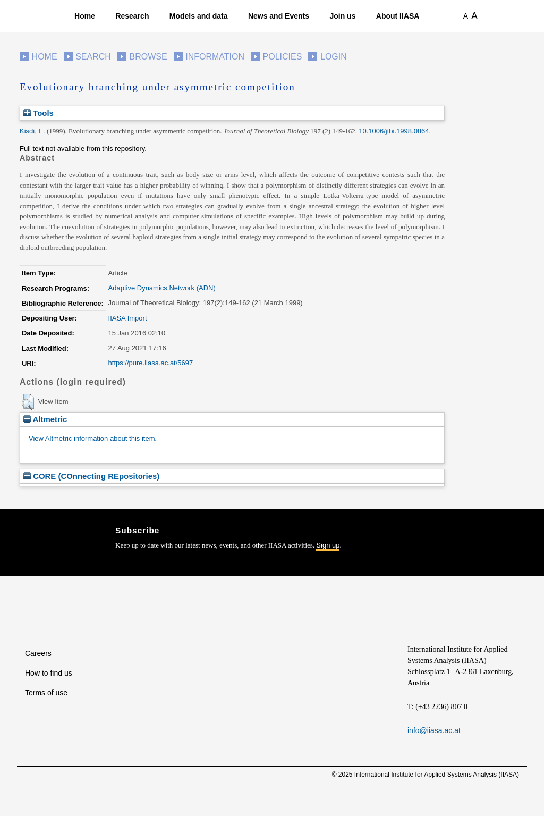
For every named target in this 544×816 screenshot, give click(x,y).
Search (93, 56)
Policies (282, 56)
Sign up (327, 545)
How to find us (48, 673)
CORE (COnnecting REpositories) (91, 476)
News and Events (278, 16)
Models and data (198, 16)
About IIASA (398, 16)
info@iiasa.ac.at (434, 730)
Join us (342, 16)
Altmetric (45, 419)
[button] (28, 402)
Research (132, 16)
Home (84, 16)
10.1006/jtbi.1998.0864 (394, 131)
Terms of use (46, 692)
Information (214, 56)
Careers (38, 653)
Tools (38, 112)
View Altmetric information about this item (92, 438)
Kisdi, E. (32, 131)
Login (333, 56)
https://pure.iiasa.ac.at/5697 (150, 363)
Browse (148, 56)
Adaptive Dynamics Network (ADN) (162, 288)
